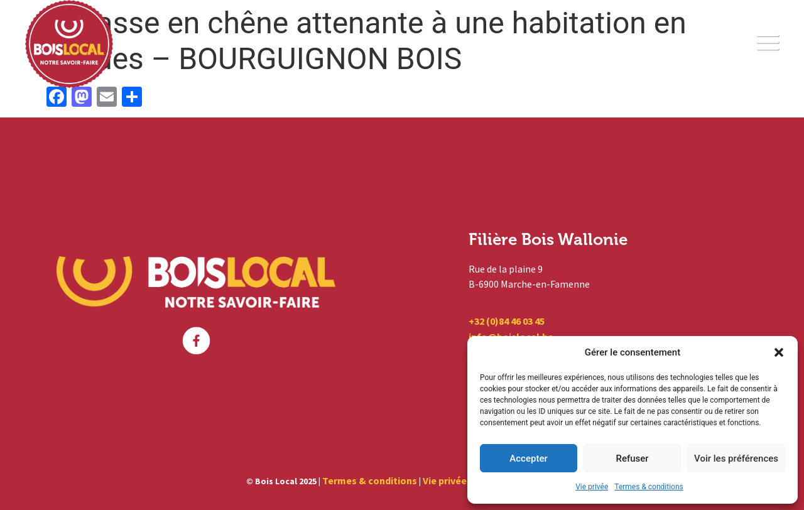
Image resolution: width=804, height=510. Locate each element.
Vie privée (591, 486)
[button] (779, 352)
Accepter (528, 458)
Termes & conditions (648, 486)
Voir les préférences (736, 458)
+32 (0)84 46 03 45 (507, 321)
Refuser (632, 458)
